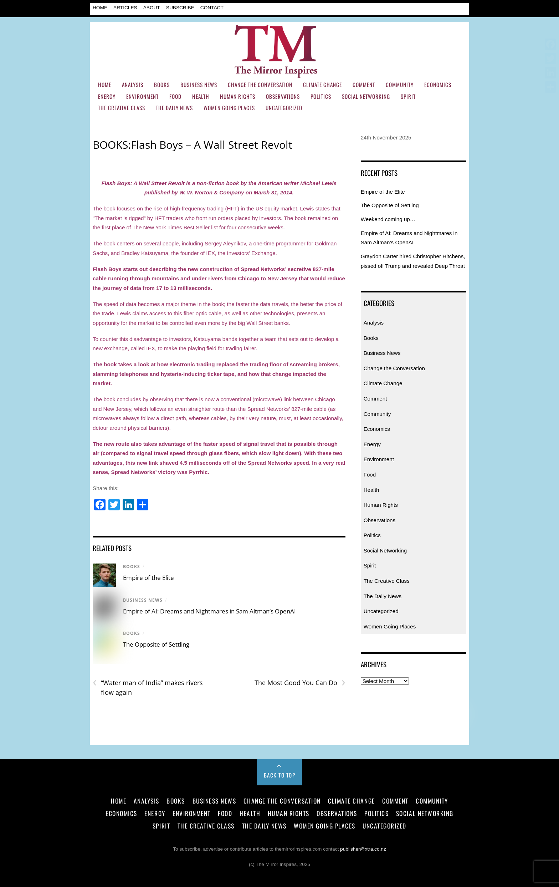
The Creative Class (121, 108)
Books (162, 84)
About (151, 7)
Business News (198, 84)
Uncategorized (284, 108)
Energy (107, 96)
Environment (142, 96)
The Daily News (174, 108)
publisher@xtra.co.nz (363, 849)
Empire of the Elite (148, 578)
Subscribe (180, 7)
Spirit (408, 96)
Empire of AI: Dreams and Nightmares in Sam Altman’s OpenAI (209, 611)
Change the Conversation (260, 84)
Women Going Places (229, 108)
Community (400, 84)
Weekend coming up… (388, 219)
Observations (283, 96)
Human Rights (237, 96)
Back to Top (280, 775)
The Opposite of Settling (156, 644)
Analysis (132, 84)
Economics (437, 84)
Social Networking (366, 96)
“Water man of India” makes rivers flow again (148, 687)
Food (175, 96)
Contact (212, 7)
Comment (364, 84)
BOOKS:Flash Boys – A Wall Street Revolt (192, 144)
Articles (125, 7)
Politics (321, 96)
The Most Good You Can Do (300, 683)
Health (200, 96)
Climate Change (322, 84)
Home (100, 7)
